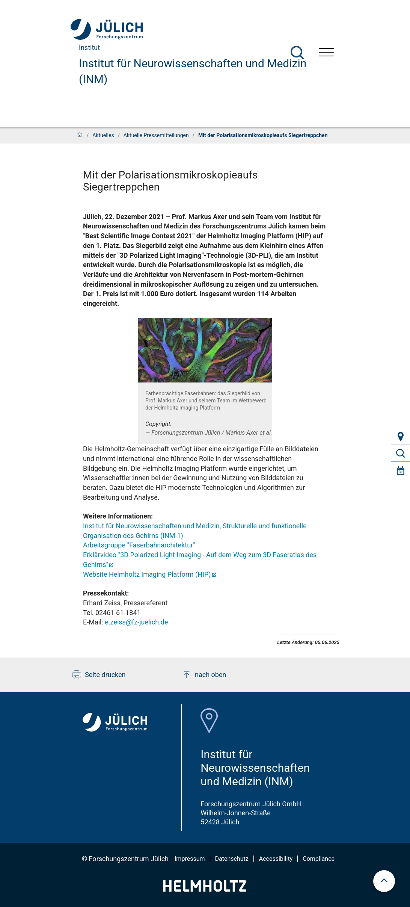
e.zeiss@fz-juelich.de (136, 622)
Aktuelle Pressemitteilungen (156, 135)
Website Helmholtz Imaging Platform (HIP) (147, 574)
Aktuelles (103, 135)
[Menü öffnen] (326, 53)
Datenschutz (232, 858)
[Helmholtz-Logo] (204, 889)
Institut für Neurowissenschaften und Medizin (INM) (192, 71)
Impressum (190, 858)
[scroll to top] (384, 881)
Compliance (319, 858)
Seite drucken (99, 674)
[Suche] (297, 52)
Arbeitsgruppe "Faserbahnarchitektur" (139, 545)
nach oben (204, 674)
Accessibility (276, 858)
